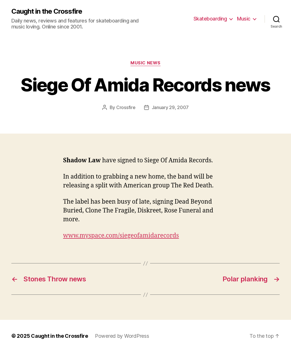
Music (243, 19)
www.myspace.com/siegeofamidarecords (121, 236)
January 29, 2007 (170, 107)
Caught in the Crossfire (46, 11)
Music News (145, 63)
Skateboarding (210, 19)
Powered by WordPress (122, 336)
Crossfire (126, 107)
